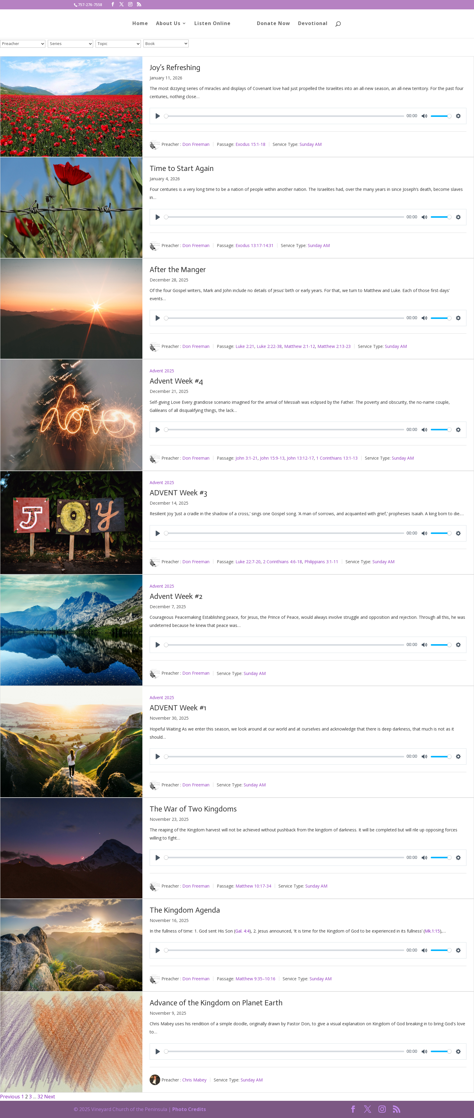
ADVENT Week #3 (178, 492)
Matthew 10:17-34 (253, 885)
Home (142, 25)
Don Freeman (195, 144)
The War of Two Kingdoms (193, 809)
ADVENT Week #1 (178, 707)
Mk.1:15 (432, 931)
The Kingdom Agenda (185, 910)
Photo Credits (189, 1109)
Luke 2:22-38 (269, 346)
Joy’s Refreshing (175, 67)
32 (40, 1096)
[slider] (284, 116)
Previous (10, 1096)
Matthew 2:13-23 (334, 346)
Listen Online (214, 25)
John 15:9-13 (272, 458)
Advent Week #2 (176, 596)
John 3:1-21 (246, 458)
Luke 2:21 (244, 346)
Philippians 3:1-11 (321, 561)
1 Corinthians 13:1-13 (337, 458)
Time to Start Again (182, 168)
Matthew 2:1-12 (299, 346)
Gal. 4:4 (242, 931)
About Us (170, 25)
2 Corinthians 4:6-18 (282, 561)
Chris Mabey (194, 1079)
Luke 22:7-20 (248, 561)
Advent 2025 (162, 371)
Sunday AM (311, 144)
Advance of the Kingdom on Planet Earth (216, 1002)
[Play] (158, 116)
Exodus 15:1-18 (250, 144)
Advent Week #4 (176, 381)
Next (49, 1096)
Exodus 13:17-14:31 (254, 245)
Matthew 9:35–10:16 (255, 978)
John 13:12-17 (300, 458)
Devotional (311, 25)
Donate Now (271, 25)
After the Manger (178, 269)
